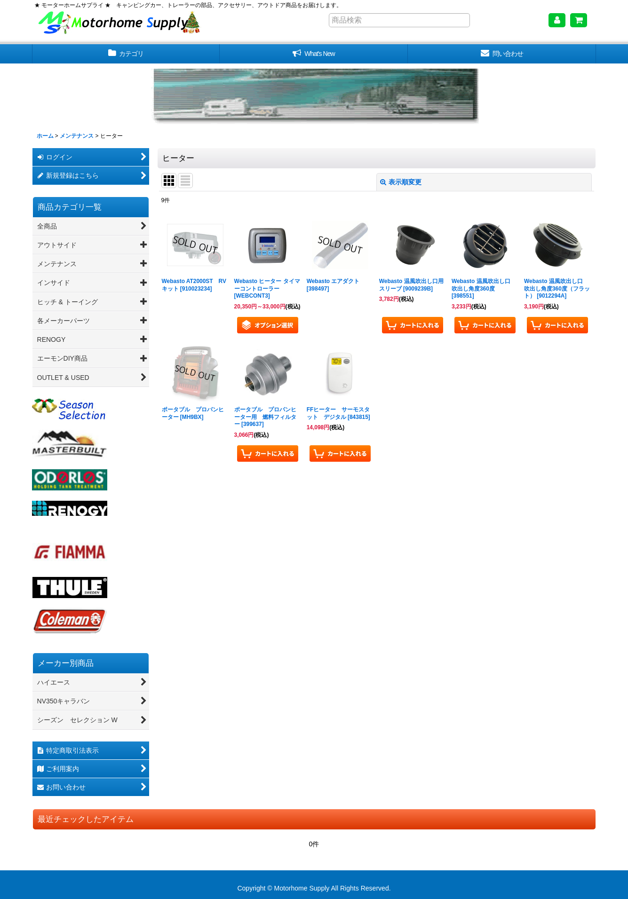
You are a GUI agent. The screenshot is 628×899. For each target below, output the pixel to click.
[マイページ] (557, 20)
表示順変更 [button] (400, 182)
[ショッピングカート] (578, 20)
